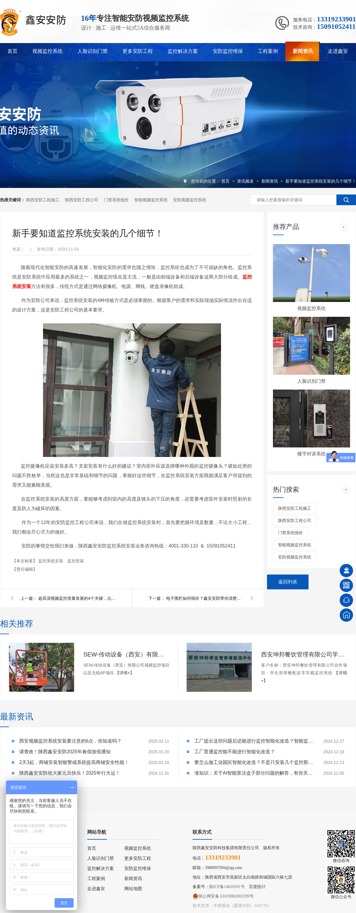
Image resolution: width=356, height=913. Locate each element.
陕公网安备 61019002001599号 (223, 896)
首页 (12, 51)
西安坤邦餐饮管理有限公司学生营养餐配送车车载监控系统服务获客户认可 (304, 654)
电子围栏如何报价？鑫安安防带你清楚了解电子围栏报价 (204, 598)
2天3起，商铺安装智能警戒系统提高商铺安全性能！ (74, 762)
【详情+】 (124, 672)
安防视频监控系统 (189, 199)
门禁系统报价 (116, 199)
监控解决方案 (183, 51)
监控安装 (75, 560)
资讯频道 (246, 181)
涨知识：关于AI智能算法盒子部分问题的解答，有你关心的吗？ (253, 773)
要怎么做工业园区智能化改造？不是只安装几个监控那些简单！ (253, 762)
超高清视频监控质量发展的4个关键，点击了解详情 (76, 598)
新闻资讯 (303, 51)
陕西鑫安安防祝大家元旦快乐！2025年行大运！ (69, 773)
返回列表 (287, 581)
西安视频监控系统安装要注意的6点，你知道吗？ (70, 740)
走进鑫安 (338, 51)
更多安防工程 (138, 51)
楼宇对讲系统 (311, 453)
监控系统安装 (51, 560)
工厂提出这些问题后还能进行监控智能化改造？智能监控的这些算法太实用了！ (253, 740)
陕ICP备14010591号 (227, 886)
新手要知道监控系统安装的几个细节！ (320, 181)
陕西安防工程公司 (81, 199)
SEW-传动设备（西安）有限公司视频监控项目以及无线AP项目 (126, 654)
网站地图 (133, 888)
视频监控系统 (47, 51)
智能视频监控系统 (151, 199)
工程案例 (268, 51)
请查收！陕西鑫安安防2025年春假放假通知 (65, 751)
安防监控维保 (228, 51)
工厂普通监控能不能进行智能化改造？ (234, 751)
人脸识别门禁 (92, 51)
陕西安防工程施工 (42, 199)
